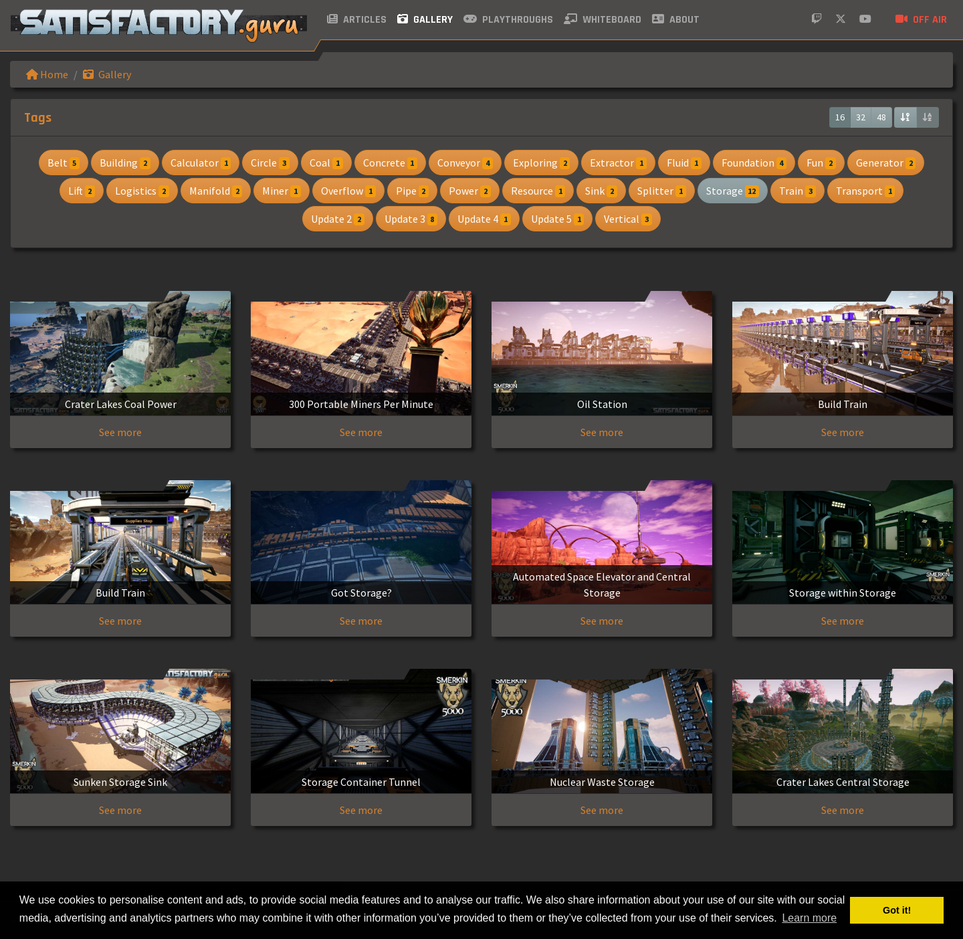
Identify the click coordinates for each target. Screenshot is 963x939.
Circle (270, 162)
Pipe (412, 190)
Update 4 (484, 218)
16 (840, 117)
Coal (326, 162)
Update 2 (337, 218)
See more (120, 432)
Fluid (684, 162)
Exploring (541, 162)
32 (860, 117)
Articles (357, 20)
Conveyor (465, 162)
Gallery (425, 20)
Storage (733, 190)
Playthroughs (508, 20)
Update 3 (411, 218)
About (676, 20)
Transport (865, 190)
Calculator (201, 162)
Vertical (628, 218)
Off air (921, 20)
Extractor (618, 162)
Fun (821, 162)
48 (881, 117)
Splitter (661, 190)
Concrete (390, 162)
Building (125, 162)
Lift (82, 190)
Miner (281, 190)
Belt (63, 162)
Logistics (142, 190)
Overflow (348, 190)
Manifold (216, 190)
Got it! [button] (897, 910)
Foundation (754, 162)
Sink (601, 190)
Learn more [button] (809, 918)
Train (797, 190)
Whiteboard (602, 20)
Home (47, 74)
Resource (538, 190)
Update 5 (557, 218)
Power (470, 190)
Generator (886, 162)
